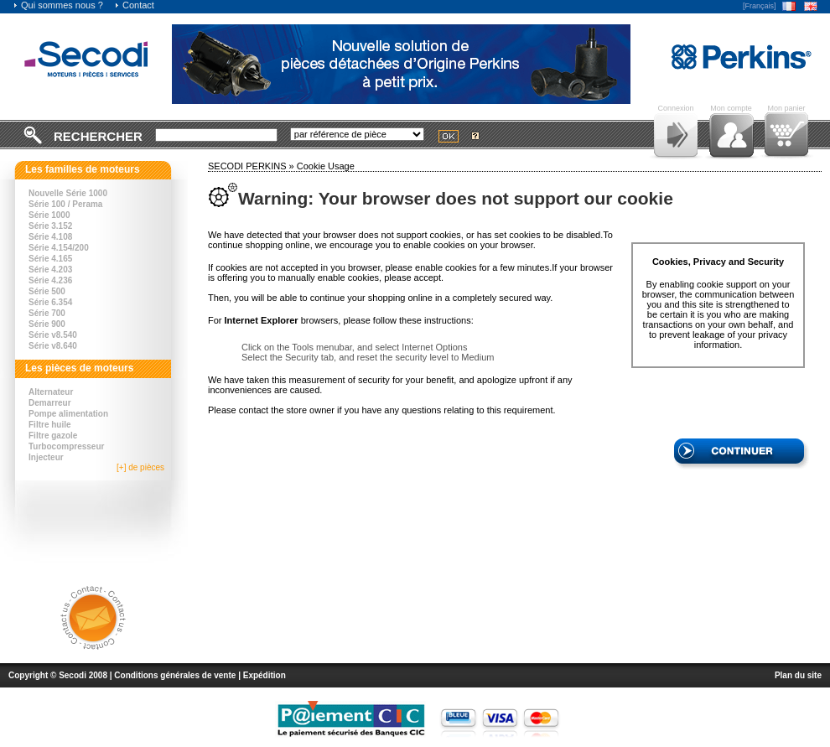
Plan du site (798, 675)
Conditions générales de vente (175, 675)
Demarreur (50, 402)
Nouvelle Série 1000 (68, 193)
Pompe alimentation (68, 413)
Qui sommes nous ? (58, 5)
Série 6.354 (50, 302)
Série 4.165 (50, 258)
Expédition (264, 675)
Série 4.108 (50, 236)
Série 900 (47, 324)
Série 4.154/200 (59, 247)
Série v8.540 (53, 335)
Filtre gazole (53, 435)
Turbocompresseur (66, 446)
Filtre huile (50, 424)
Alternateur (51, 392)
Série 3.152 (50, 226)
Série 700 (47, 313)
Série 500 (47, 291)
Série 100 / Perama (65, 204)
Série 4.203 (50, 269)
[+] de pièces (140, 467)
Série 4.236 (50, 280)
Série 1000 (49, 215)
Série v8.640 (53, 345)
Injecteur (46, 457)
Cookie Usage (326, 166)
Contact (134, 5)
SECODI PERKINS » (252, 166)
